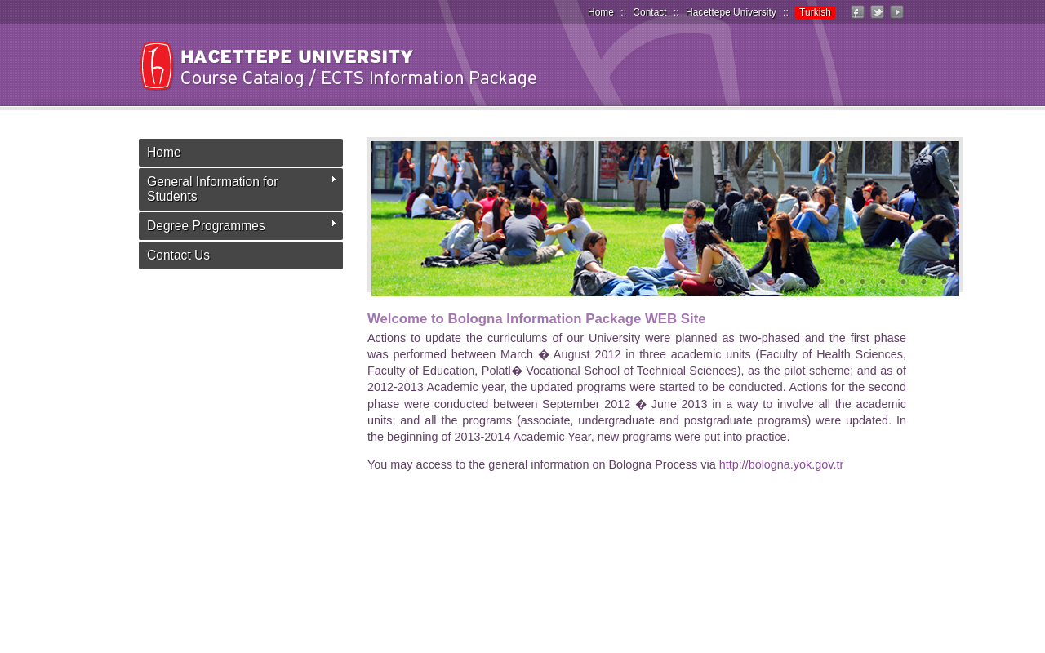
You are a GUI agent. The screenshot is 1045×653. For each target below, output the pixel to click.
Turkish (815, 12)
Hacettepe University (731, 12)
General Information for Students (212, 189)
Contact (649, 12)
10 (903, 283)
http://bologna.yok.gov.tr (781, 464)
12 (944, 283)
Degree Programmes (206, 226)
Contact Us (178, 255)
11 (923, 283)
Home (601, 12)
